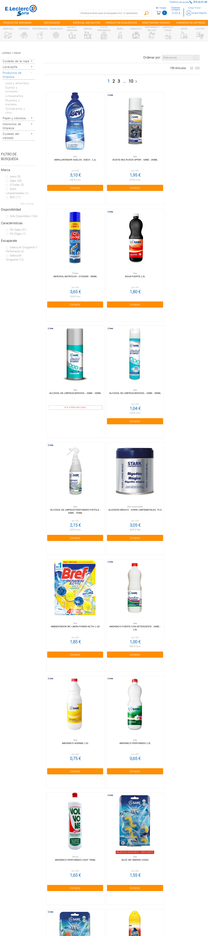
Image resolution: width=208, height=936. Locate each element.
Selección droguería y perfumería (21, 249)
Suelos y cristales (11, 89)
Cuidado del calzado (11, 136)
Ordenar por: (152, 57)
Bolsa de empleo (78, 922)
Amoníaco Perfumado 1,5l (171, 470)
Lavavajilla (10, 67)
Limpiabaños (14, 96)
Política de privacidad (78, 889)
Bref (15, 197)
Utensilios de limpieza (12, 126)
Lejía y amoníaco (17, 83)
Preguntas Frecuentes (26, 881)
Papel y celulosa (14, 118)
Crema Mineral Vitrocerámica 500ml (70, 790)
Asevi (15, 176)
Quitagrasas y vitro (15, 110)
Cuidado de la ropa (16, 61)
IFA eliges (18, 233)
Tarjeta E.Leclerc (26, 897)
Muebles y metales (12, 102)
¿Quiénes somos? (26, 889)
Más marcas (27, 203)
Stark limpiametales (17, 191)
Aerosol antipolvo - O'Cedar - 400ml (171, 150)
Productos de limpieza (12, 75)
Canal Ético (26, 905)
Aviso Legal (78, 905)
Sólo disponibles (23, 216)
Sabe (16, 180)
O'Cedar (17, 185)
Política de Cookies (78, 897)
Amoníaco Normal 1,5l (121, 470)
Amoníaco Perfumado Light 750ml (70, 577)
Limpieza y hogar (11, 53)
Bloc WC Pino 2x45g (171, 577)
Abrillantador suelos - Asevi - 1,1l (70, 150)
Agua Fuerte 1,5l (70, 256)
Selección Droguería (15, 257)
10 (131, 81)
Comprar (70, 177)
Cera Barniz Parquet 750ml (120, 684)
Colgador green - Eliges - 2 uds (171, 684)
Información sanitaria (26, 913)
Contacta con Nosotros (78, 913)
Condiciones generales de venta (78, 881)
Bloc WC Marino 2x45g (120, 577)
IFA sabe (18, 229)
